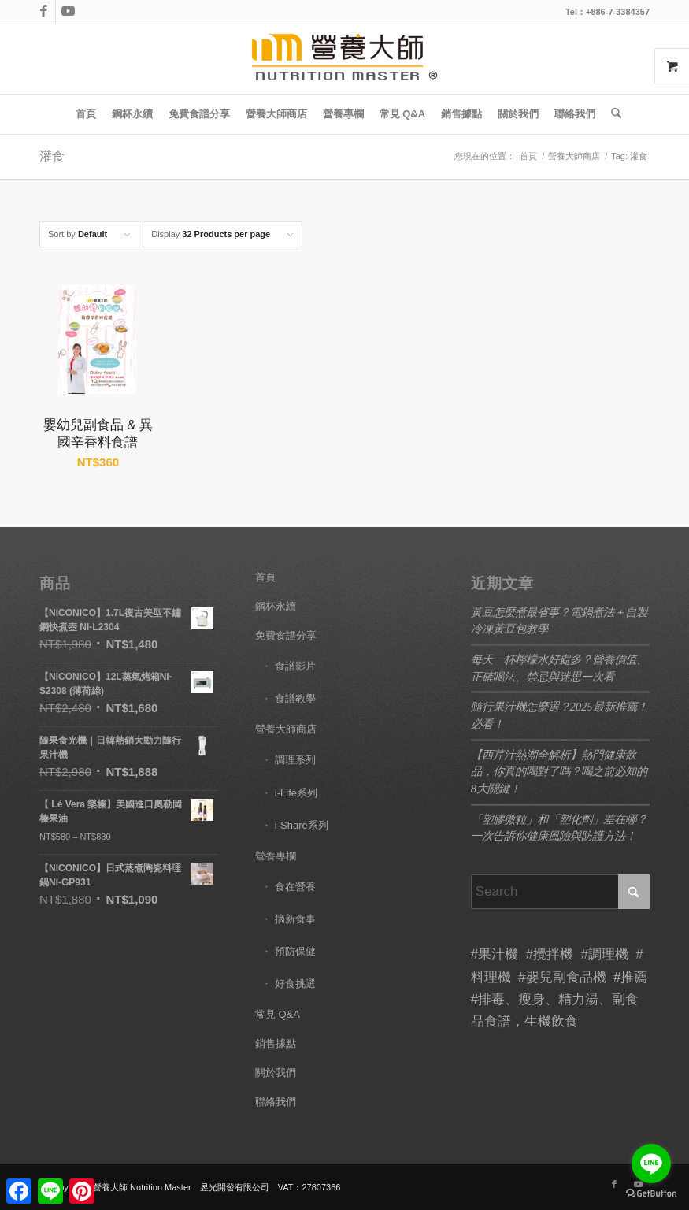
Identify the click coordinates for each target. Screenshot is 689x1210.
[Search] (612, 114)
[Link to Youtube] (68, 12)
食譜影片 (295, 666)
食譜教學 (295, 698)
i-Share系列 (301, 825)
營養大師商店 (286, 729)
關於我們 (275, 1072)
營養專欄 (275, 856)
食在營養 (295, 887)
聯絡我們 (275, 1102)
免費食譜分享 (286, 635)
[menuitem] (86, 114)
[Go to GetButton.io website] (651, 1194)
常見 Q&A (277, 1014)
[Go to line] (651, 1163)
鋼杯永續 (275, 606)
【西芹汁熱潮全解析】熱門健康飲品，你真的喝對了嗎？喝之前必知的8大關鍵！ (559, 771)
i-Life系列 (296, 793)
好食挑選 (295, 983)
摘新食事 (295, 919)
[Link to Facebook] (43, 12)
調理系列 (295, 760)
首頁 (265, 577)
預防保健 (295, 951)
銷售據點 (275, 1043)
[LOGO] (345, 59)
